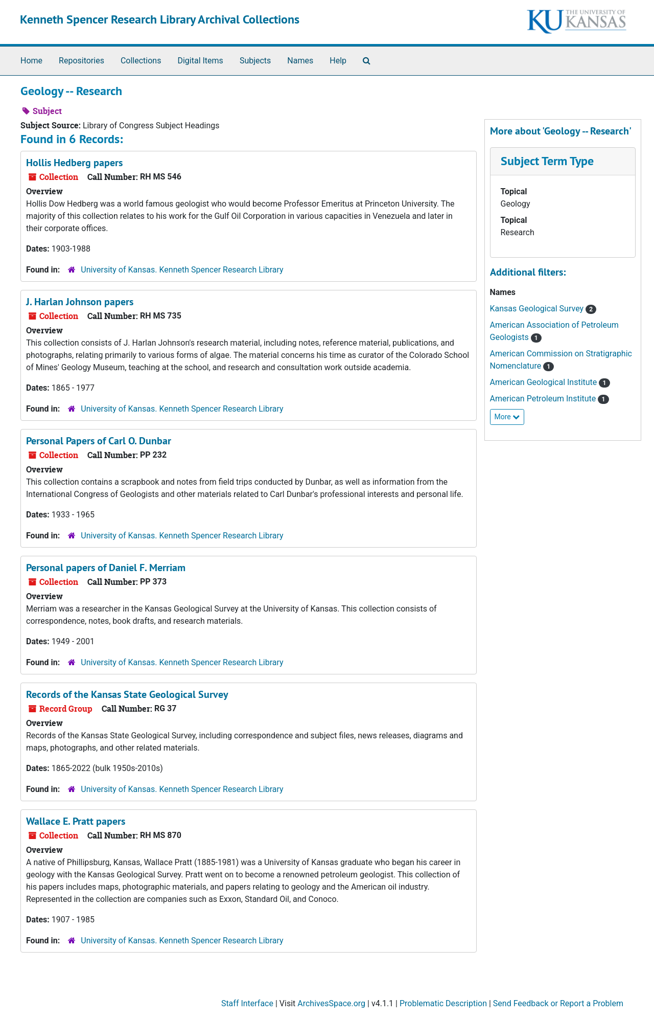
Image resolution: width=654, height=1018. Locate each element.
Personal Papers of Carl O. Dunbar (98, 440)
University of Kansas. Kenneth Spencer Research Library (182, 270)
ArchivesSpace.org (331, 1003)
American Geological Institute (544, 382)
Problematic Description (443, 1003)
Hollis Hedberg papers (74, 162)
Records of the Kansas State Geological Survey (127, 694)
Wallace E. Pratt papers (75, 821)
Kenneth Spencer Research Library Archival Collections (159, 19)
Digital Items (200, 60)
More (507, 417)
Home (31, 60)
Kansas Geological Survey (538, 308)
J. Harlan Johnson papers (79, 301)
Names (300, 60)
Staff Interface (247, 1003)
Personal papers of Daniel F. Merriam (105, 567)
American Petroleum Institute (544, 398)
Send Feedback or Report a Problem (558, 1003)
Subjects (255, 60)
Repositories (81, 60)
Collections (141, 60)
